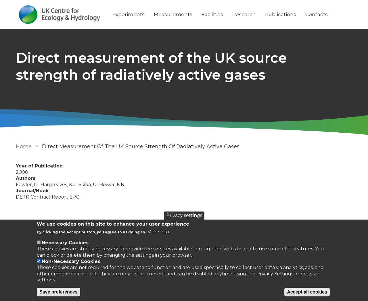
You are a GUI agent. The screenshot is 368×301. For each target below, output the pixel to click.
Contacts (316, 14)
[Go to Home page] (59, 14)
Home (24, 146)
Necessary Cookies (65, 242)
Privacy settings (184, 215)
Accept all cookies (307, 291)
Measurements (173, 14)
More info (158, 232)
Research (244, 14)
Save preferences (58, 291)
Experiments (128, 14)
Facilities (212, 14)
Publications (280, 14)
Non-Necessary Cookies (71, 261)
